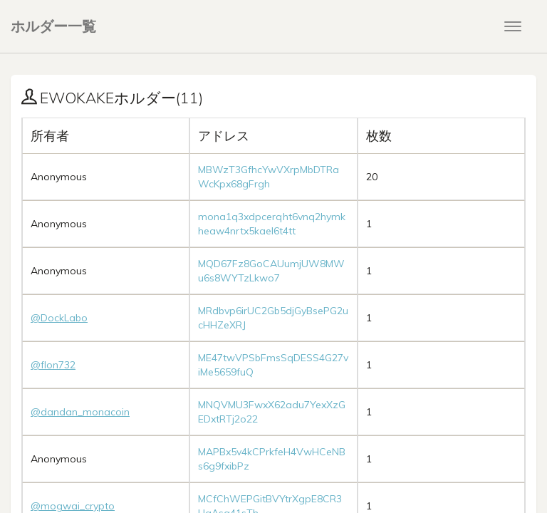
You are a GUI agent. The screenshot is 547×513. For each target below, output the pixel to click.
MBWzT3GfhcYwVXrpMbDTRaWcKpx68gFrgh (268, 176)
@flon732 (53, 364)
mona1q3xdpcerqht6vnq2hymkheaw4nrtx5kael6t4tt (271, 223)
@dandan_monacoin (80, 411)
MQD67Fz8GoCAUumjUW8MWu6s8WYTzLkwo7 (271, 270)
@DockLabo (59, 317)
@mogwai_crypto (73, 505)
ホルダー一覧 (53, 26)
